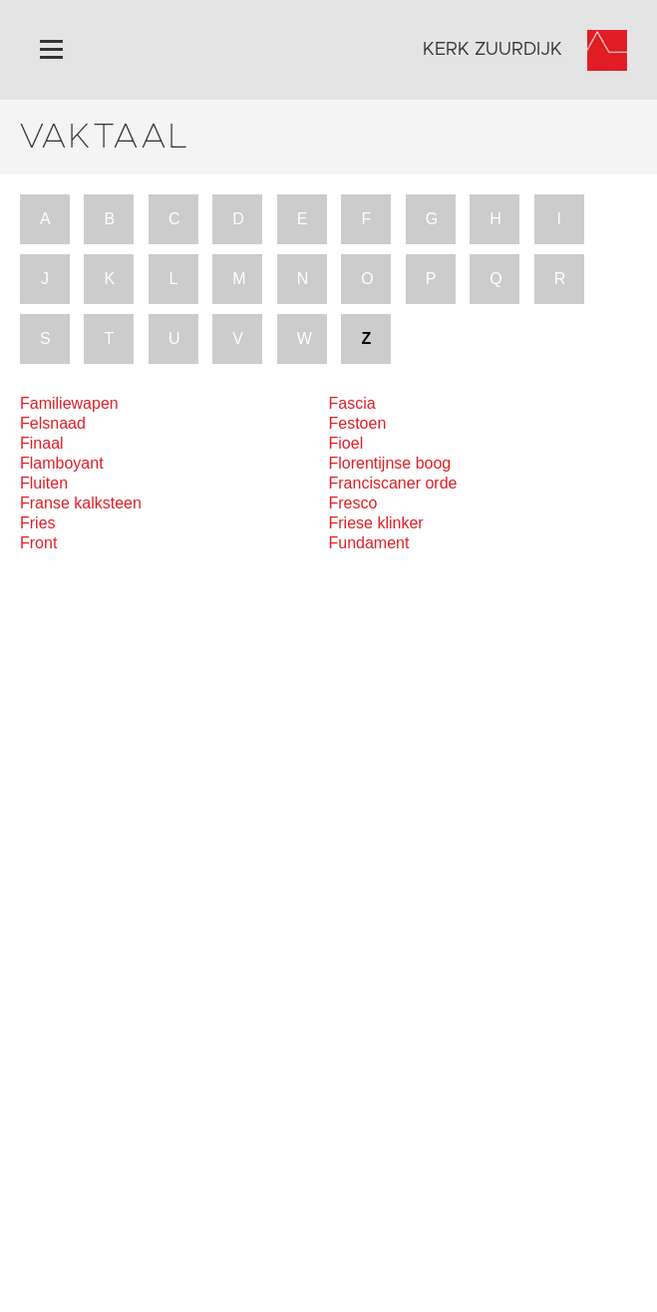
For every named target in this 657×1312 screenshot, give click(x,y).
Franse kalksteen (81, 502)
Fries (38, 522)
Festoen (358, 423)
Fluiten (44, 483)
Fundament (369, 542)
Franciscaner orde (393, 483)
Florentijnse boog (390, 463)
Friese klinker (376, 522)
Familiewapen (69, 403)
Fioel (346, 443)
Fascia (352, 403)
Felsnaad (53, 423)
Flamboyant (62, 463)
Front (38, 542)
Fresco (353, 502)
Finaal (42, 443)
